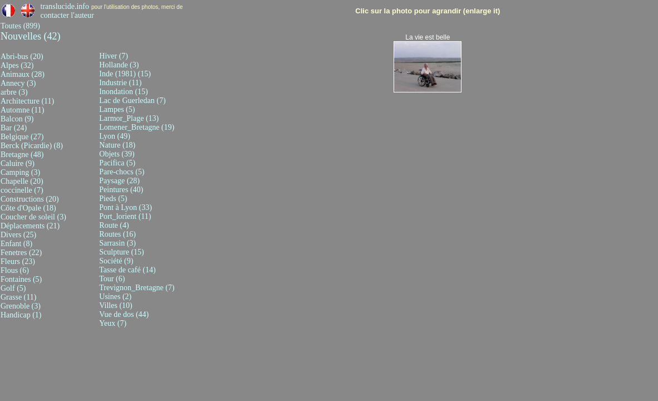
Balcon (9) (17, 119)
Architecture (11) (27, 101)
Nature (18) (117, 145)
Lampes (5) (117, 109)
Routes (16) (117, 234)
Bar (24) (14, 128)
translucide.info (65, 6)
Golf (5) (13, 288)
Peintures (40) (121, 189)
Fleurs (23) (18, 261)
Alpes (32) (17, 65)
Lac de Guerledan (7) (132, 100)
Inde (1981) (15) (125, 74)
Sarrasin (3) (117, 243)
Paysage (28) (119, 181)
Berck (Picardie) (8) (32, 145)
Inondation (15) (123, 91)
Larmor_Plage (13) (129, 118)
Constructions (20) (30, 199)
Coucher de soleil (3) (33, 217)
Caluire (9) (18, 163)
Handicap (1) (21, 315)
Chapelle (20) (22, 181)
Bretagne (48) (22, 154)
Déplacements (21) (30, 226)
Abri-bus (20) (22, 56)
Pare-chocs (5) (121, 172)
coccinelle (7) (22, 190)
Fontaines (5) (21, 279)
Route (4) (114, 225)
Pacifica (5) (117, 163)
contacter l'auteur (67, 15)
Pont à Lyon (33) (125, 207)
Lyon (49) (114, 136)
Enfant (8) (16, 243)
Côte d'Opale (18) (28, 208)
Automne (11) (22, 110)
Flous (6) (15, 270)
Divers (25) (18, 235)
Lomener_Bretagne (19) (136, 127)
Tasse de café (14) (127, 270)
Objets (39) (116, 154)
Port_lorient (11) (125, 216)
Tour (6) (112, 279)
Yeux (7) (112, 323)
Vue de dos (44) (124, 314)
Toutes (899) (20, 26)
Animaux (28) (23, 74)
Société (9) (116, 261)
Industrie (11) (120, 83)
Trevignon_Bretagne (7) (136, 287)
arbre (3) (14, 92)
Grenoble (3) (21, 306)
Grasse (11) (18, 297)
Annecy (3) (18, 83)
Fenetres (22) (21, 252)
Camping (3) (20, 172)
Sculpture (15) (121, 252)
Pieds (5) (113, 198)
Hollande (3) (119, 65)
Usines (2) (115, 296)
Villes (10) (115, 305)
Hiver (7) (113, 56)
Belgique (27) (22, 137)
